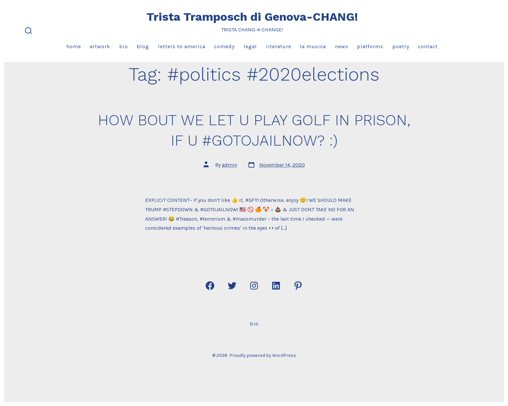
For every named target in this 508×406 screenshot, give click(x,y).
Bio (123, 46)
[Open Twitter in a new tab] (232, 285)
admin (229, 165)
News (341, 46)
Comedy (224, 46)
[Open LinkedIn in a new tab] (276, 285)
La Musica (313, 46)
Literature (278, 46)
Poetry (400, 46)
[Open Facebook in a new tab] (210, 285)
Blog (143, 46)
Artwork (100, 46)
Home (73, 46)
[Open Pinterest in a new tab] (298, 285)
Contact (428, 46)
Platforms (370, 46)
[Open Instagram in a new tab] (254, 285)
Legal (250, 46)
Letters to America (181, 46)
